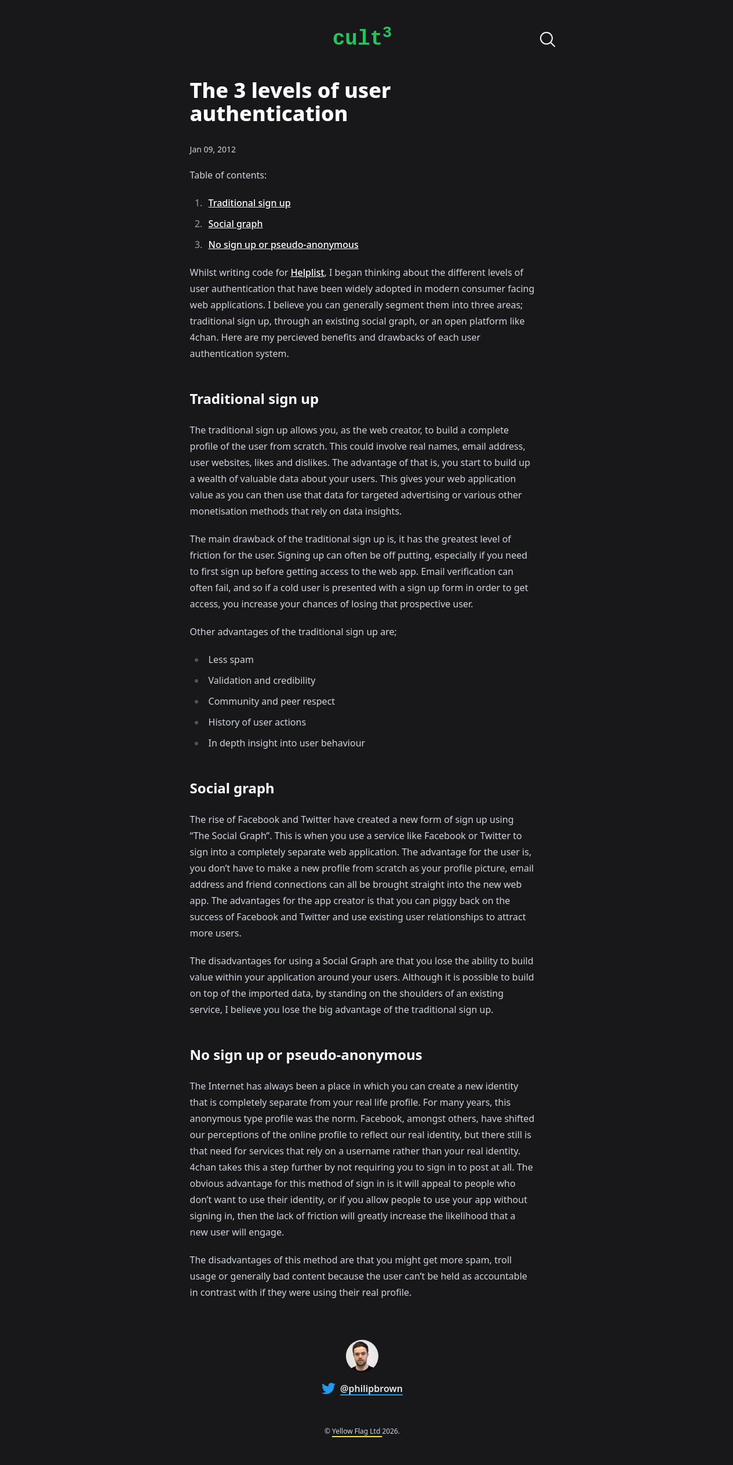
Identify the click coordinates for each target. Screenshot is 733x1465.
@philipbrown (371, 1388)
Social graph (236, 223)
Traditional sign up (250, 202)
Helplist (307, 272)
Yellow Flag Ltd (357, 1431)
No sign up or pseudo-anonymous (284, 244)
